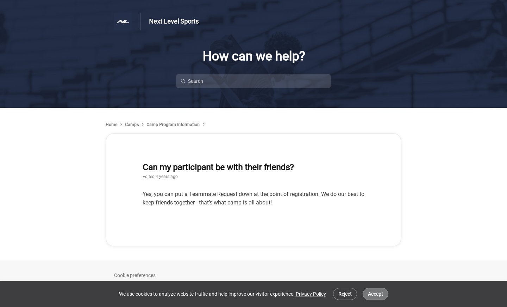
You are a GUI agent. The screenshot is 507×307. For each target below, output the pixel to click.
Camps (132, 124)
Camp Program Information (173, 124)
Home (111, 124)
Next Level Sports (174, 21)
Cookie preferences (135, 275)
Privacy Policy (311, 294)
